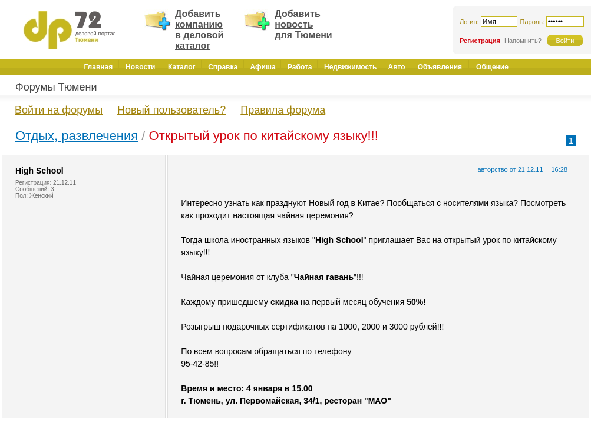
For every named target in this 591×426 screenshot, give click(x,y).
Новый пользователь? (171, 110)
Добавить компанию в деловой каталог (199, 30)
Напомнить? (523, 40)
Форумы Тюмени (56, 87)
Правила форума (282, 110)
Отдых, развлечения (76, 135)
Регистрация (480, 40)
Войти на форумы (59, 110)
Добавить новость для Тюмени (303, 24)
